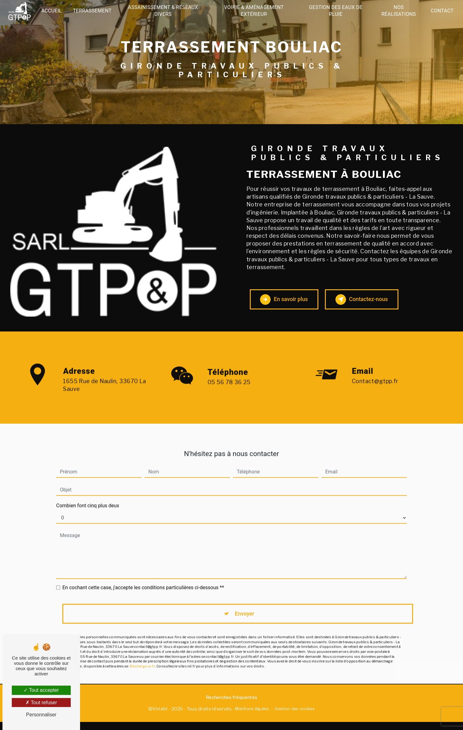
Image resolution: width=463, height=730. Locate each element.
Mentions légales (252, 716)
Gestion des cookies (294, 716)
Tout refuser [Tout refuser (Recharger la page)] (41, 702)
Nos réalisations (397, 10)
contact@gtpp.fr (375, 374)
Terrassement (93, 11)
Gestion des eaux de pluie (335, 10)
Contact (440, 11)
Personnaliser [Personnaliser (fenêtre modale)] (41, 714)
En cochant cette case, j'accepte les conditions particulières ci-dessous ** (143, 581)
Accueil (53, 11)
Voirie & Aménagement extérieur (254, 10)
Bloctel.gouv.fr (142, 661)
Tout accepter (41, 690)
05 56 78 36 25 (229, 400)
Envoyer (244, 607)
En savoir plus (291, 302)
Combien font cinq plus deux (87, 499)
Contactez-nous (383, 302)
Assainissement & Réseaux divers (164, 10)
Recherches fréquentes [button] (231, 705)
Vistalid (159, 716)
